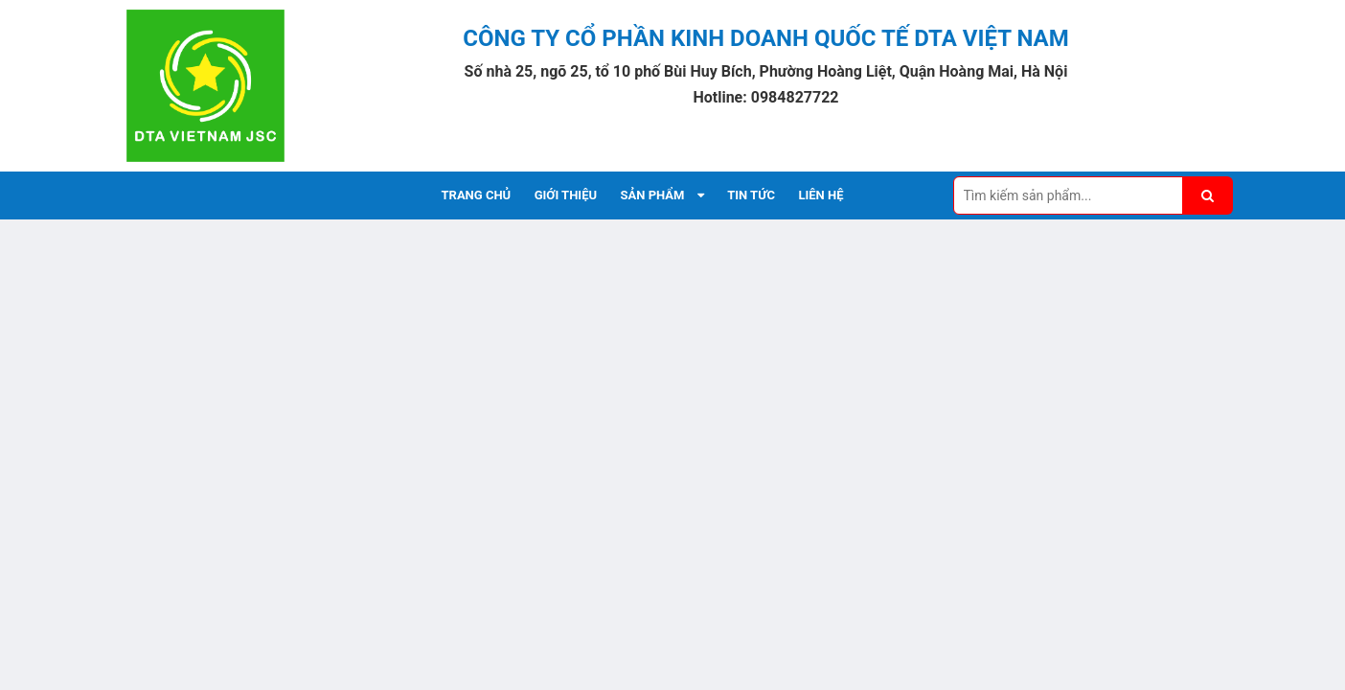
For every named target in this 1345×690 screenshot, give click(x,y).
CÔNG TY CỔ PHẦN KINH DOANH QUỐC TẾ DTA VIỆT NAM (765, 38)
